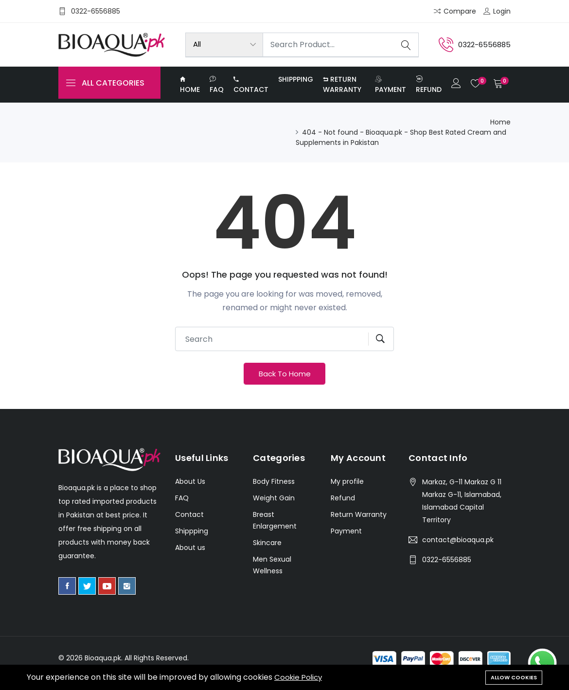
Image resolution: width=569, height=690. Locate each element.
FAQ (217, 87)
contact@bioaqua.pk (458, 548)
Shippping (295, 82)
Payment (389, 87)
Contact (250, 87)
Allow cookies (514, 676)
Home (190, 87)
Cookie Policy (299, 677)
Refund (428, 87)
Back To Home (284, 381)
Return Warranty (342, 87)
